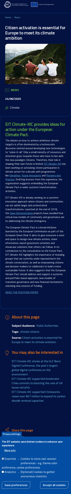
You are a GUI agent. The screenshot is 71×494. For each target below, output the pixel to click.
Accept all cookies (54, 488)
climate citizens (29, 331)
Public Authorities (47, 325)
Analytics (10, 475)
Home (8, 17)
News (17, 17)
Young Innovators (31, 175)
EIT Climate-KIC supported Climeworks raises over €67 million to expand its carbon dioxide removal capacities (38, 396)
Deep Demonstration (21, 213)
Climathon (14, 175)
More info (10, 454)
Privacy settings (12, 437)
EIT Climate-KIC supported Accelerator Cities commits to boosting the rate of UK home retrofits (37, 383)
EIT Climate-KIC (52, 164)
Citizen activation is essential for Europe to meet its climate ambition (37, 339)
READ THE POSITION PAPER (21, 292)
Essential (10, 462)
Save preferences (16, 488)
